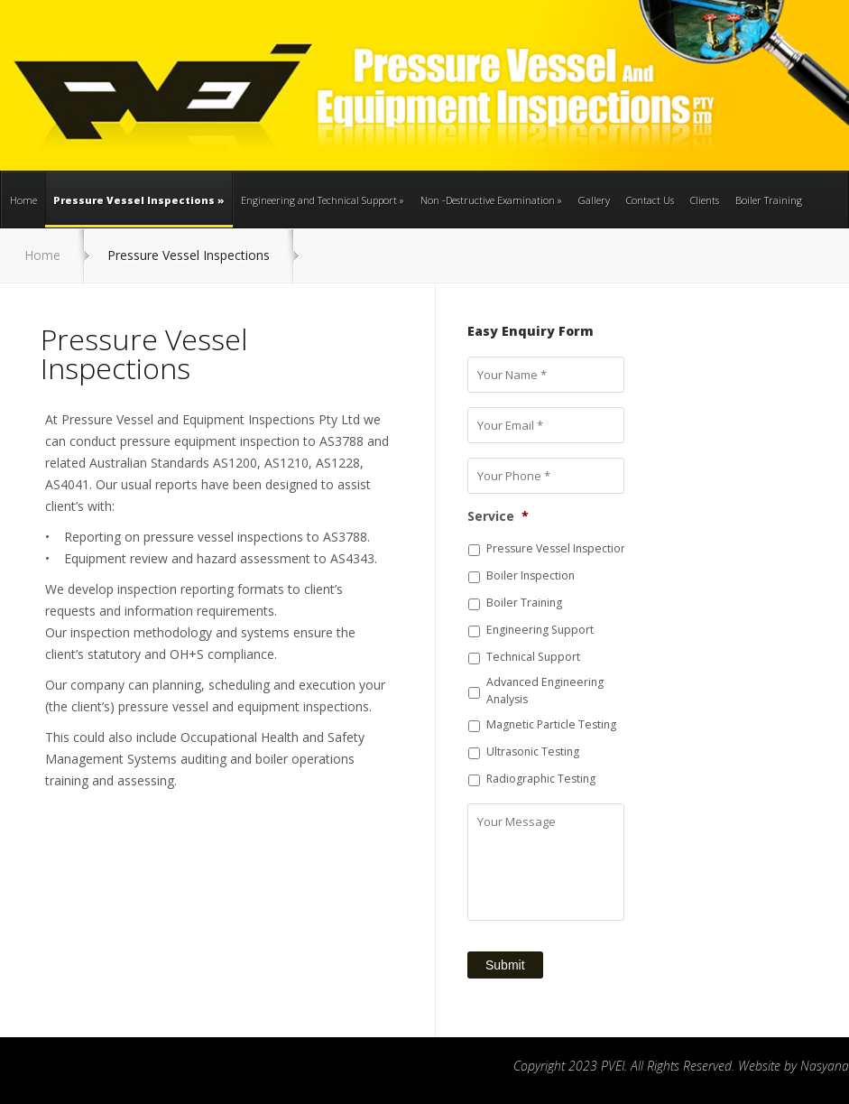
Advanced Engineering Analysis (545, 690)
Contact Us (650, 200)
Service (498, 516)
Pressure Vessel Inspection (556, 548)
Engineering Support (540, 629)
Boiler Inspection (530, 575)
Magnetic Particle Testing (551, 724)
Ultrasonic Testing (532, 751)
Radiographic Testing (540, 778)
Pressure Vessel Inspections (139, 210)
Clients (704, 200)
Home (23, 200)
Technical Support (533, 656)
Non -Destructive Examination (491, 200)
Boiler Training (768, 200)
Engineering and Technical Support (322, 200)
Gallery (594, 200)
